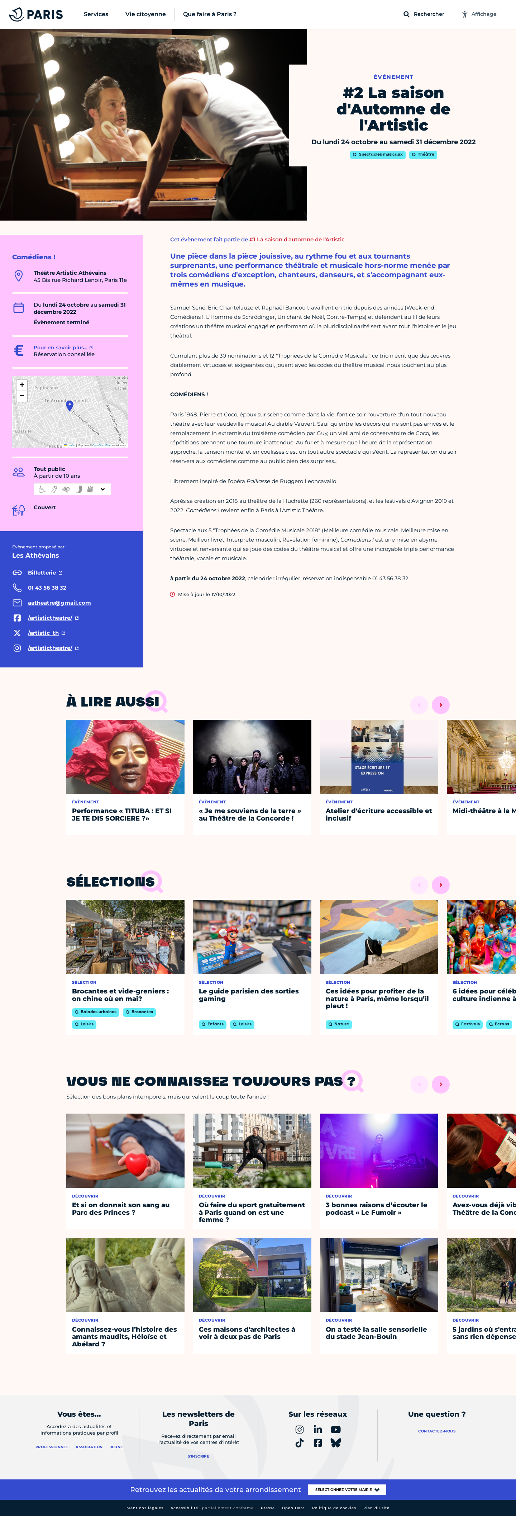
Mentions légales (144, 1508)
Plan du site (376, 1508)
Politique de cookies (334, 1508)
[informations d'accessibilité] (72, 489)
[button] (69, 406)
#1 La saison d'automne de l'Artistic (297, 239)
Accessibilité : (212, 1508)
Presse (268, 1508)
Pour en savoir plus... (60, 347)
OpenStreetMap (101, 445)
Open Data (293, 1508)
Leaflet (70, 445)
